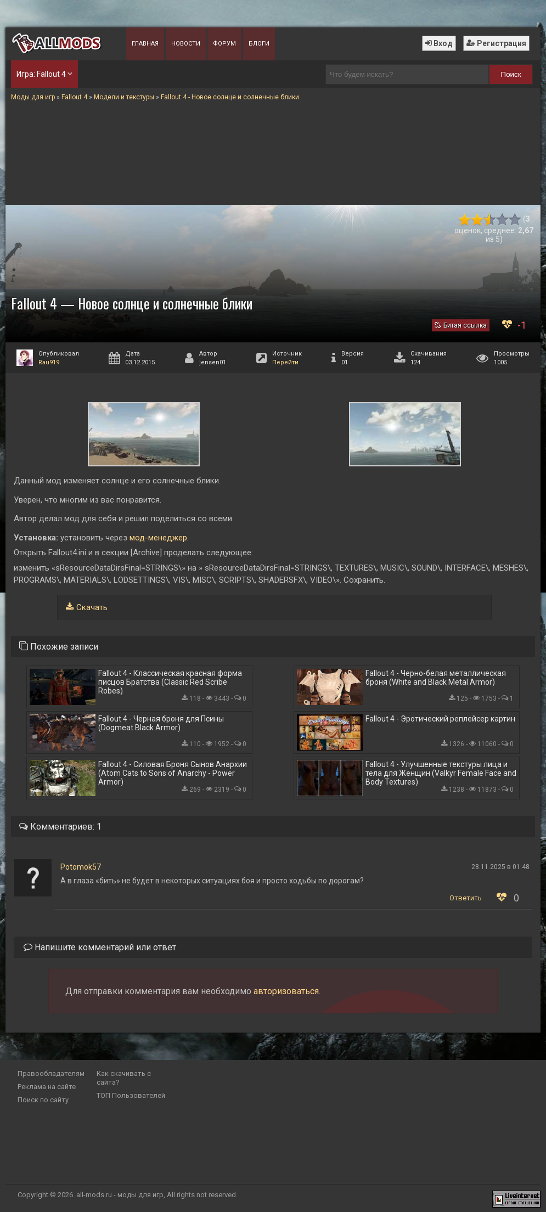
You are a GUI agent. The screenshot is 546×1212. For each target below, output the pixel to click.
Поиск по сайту (43, 1100)
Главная (145, 43)
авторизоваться (286, 991)
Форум (224, 43)
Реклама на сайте (47, 1087)
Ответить (465, 898)
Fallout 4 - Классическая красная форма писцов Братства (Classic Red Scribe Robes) (170, 682)
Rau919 (48, 362)
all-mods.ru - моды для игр (120, 1195)
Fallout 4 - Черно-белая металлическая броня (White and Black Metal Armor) (435, 677)
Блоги (259, 43)
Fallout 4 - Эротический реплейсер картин (440, 718)
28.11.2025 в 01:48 (500, 867)
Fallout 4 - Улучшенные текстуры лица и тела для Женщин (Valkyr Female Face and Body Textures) (440, 773)
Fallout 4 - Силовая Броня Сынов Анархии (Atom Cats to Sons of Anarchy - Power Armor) (172, 773)
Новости (185, 43)
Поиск (511, 74)
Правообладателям (51, 1073)
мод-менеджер (157, 538)
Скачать (92, 607)
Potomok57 (80, 867)
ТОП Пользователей (131, 1095)
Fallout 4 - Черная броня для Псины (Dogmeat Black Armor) (161, 723)
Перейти (285, 362)
